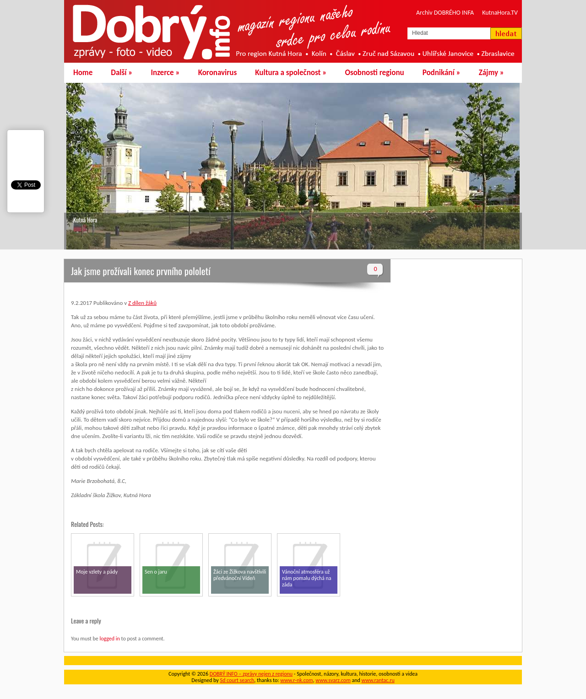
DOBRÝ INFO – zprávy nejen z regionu (251, 674)
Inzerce (165, 72)
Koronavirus (217, 72)
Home (82, 72)
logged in (109, 638)
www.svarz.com (332, 680)
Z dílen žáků (142, 302)
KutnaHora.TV (500, 12)
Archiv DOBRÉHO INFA (445, 12)
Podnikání (442, 72)
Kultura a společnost (290, 72)
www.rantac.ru (378, 680)
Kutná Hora (85, 219)
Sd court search (237, 680)
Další (121, 72)
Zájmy (491, 72)
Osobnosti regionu (374, 72)
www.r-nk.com (296, 680)
